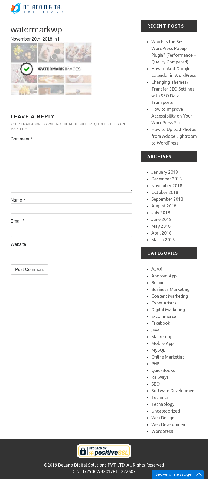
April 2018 (161, 232)
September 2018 (167, 199)
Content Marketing (169, 296)
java (155, 329)
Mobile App (162, 343)
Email (17, 221)
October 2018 (164, 192)
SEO (155, 383)
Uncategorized (165, 410)
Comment (21, 139)
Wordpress (162, 431)
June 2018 (161, 219)
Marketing (161, 336)
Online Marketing (168, 356)
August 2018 (163, 205)
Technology (162, 404)
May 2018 (161, 226)
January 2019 (164, 172)
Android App (164, 275)
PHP (155, 363)
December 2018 (166, 178)
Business (160, 282)
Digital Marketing (168, 309)
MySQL (158, 350)
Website (18, 244)
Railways (160, 377)
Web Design (162, 417)
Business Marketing (170, 289)
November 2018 (166, 185)
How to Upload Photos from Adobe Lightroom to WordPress (174, 136)
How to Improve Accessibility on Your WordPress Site (171, 116)
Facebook (160, 323)
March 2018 (163, 239)
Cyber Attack (164, 302)
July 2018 (160, 212)
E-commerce (163, 316)
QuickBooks (163, 370)
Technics (160, 397)
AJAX (156, 269)
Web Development (169, 424)
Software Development (173, 390)
